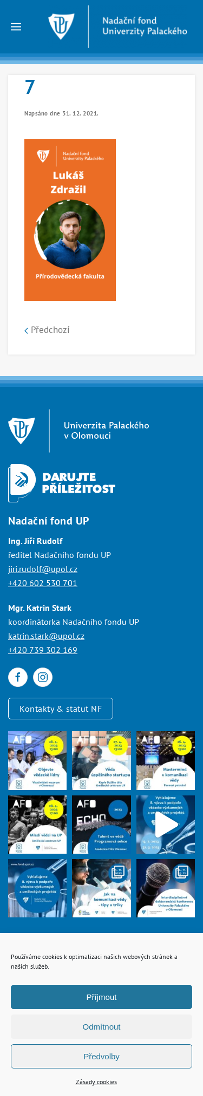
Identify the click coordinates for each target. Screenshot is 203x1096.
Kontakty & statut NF (60, 708)
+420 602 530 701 (42, 582)
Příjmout (102, 997)
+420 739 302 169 (42, 649)
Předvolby (101, 1056)
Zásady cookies (96, 1082)
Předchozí (47, 330)
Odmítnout (101, 1026)
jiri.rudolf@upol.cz (42, 568)
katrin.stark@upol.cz (46, 635)
